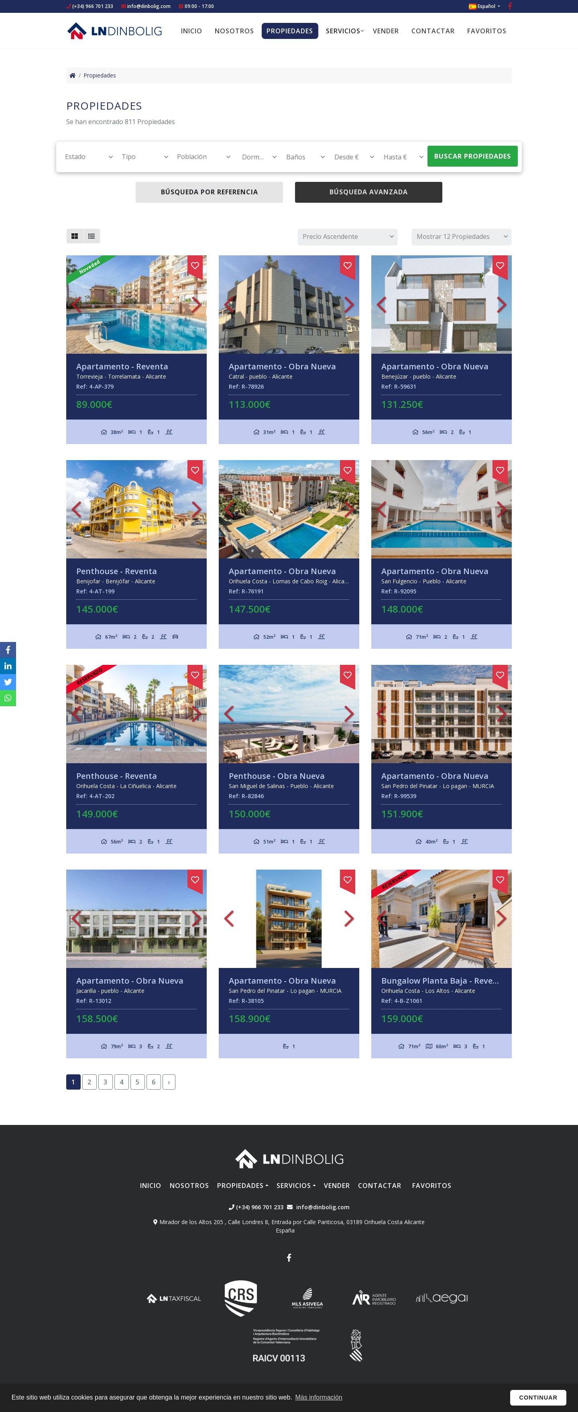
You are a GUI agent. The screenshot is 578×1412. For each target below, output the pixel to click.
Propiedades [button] (290, 30)
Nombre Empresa (114, 30)
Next (197, 304)
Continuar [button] (538, 1397)
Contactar (433, 30)
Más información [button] (318, 1397)
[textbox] (85, 156)
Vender (386, 30)
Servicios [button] (343, 30)
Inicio (191, 30)
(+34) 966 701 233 (89, 6)
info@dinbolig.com (149, 6)
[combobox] (84, 156)
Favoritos (487, 30)
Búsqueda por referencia (209, 191)
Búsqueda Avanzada (369, 191)
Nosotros (234, 30)
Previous (76, 304)
